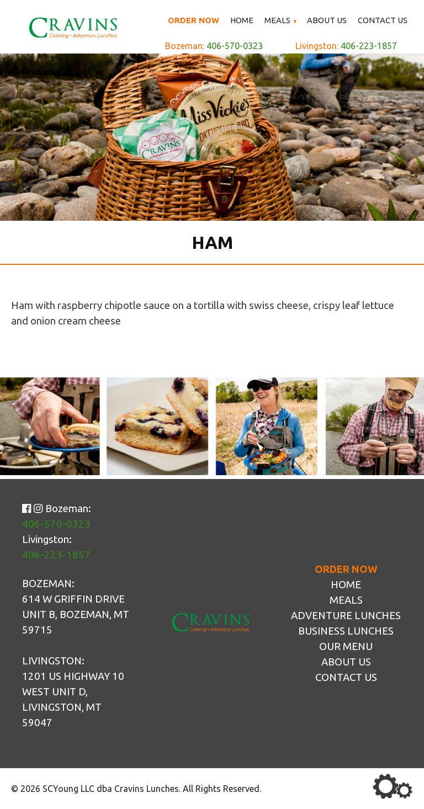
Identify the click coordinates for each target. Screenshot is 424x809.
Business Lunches (346, 631)
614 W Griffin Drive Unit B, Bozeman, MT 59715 (75, 614)
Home (243, 20)
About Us (328, 20)
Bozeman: (214, 47)
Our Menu (346, 646)
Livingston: (346, 47)
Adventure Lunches (346, 615)
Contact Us (382, 20)
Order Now (195, 20)
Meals (279, 20)
